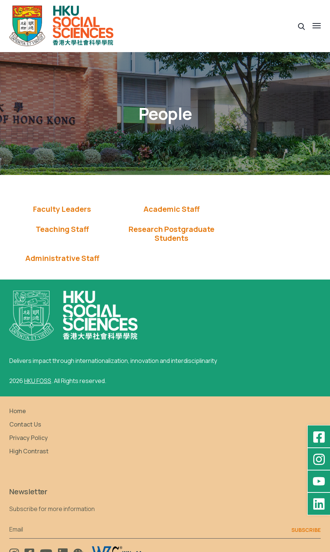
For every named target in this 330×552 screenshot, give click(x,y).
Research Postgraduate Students (57, 234)
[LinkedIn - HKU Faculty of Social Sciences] (319, 503)
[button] (301, 25)
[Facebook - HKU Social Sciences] (319, 436)
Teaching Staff (257, 209)
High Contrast (29, 431)
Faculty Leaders (58, 209)
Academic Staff (157, 209)
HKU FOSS (37, 361)
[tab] (57, 209)
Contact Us (25, 404)
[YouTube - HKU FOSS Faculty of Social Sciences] (319, 481)
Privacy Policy (28, 418)
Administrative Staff (157, 229)
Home (17, 391)
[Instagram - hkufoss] (319, 459)
